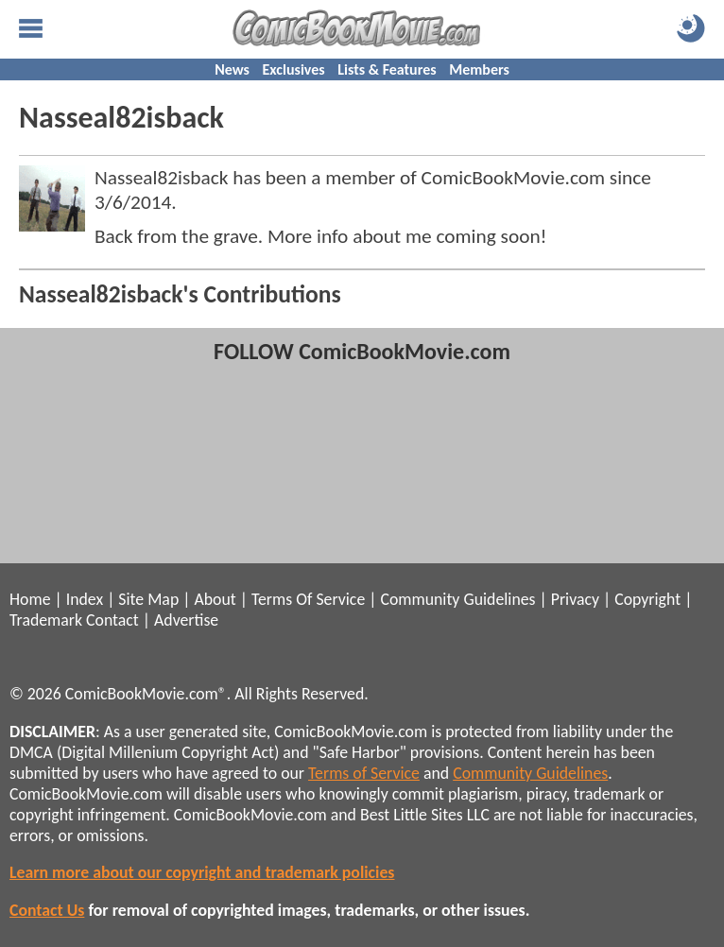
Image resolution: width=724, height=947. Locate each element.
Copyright (647, 599)
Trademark (45, 620)
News (232, 69)
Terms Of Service (308, 599)
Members (479, 69)
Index (84, 599)
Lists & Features (386, 69)
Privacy (575, 599)
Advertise (186, 620)
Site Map (148, 599)
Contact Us (46, 910)
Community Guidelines (457, 599)
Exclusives (294, 69)
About (214, 599)
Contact (112, 620)
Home (29, 599)
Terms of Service (364, 773)
